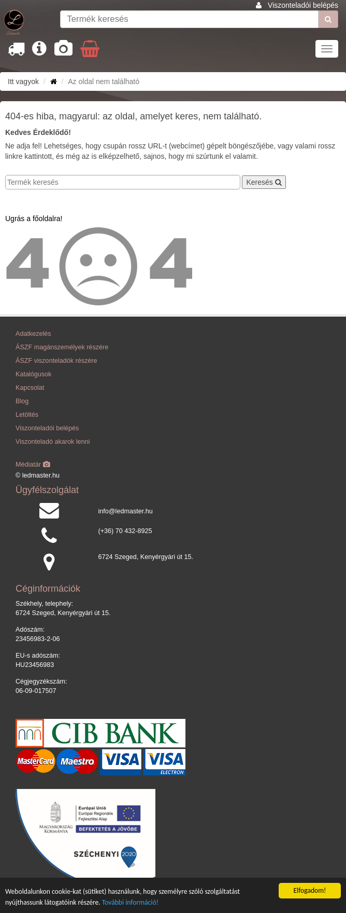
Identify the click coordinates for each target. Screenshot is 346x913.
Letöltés (27, 414)
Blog (22, 401)
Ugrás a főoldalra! (34, 218)
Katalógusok (33, 374)
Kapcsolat (30, 387)
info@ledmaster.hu (125, 511)
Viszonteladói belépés (303, 5)
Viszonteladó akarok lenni (53, 441)
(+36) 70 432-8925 (125, 531)
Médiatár (33, 464)
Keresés (263, 182)
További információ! (130, 902)
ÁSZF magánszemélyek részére (62, 347)
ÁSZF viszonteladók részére (56, 360)
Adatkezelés (33, 333)
